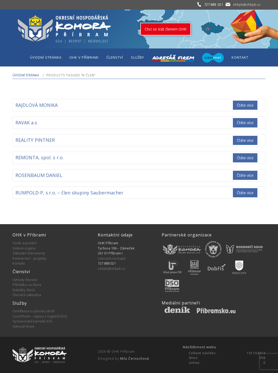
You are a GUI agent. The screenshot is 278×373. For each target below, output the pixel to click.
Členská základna (27, 294)
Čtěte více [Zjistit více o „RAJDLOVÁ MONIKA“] (245, 105)
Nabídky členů (24, 290)
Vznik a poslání (25, 243)
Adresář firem (23, 326)
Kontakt (19, 263)
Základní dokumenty (29, 253)
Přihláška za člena (27, 284)
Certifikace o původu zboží (34, 311)
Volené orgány (24, 248)
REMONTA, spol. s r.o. (39, 157)
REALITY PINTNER (35, 140)
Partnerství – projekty (29, 258)
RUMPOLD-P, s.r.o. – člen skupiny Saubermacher (69, 192)
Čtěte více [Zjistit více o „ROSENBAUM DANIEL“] (245, 175)
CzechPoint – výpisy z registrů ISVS (40, 316)
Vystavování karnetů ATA (32, 321)
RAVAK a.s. (26, 122)
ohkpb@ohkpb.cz (247, 4)
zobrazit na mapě (111, 258)
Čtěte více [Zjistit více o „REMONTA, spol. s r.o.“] (245, 157)
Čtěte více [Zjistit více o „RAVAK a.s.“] (245, 122)
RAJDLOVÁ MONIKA (36, 105)
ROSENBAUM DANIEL (38, 175)
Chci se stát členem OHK (165, 29)
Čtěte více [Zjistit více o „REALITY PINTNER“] (245, 140)
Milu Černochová (134, 358)
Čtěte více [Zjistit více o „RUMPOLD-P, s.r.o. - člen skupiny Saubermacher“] (245, 192)
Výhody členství (25, 279)
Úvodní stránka (26, 75)
